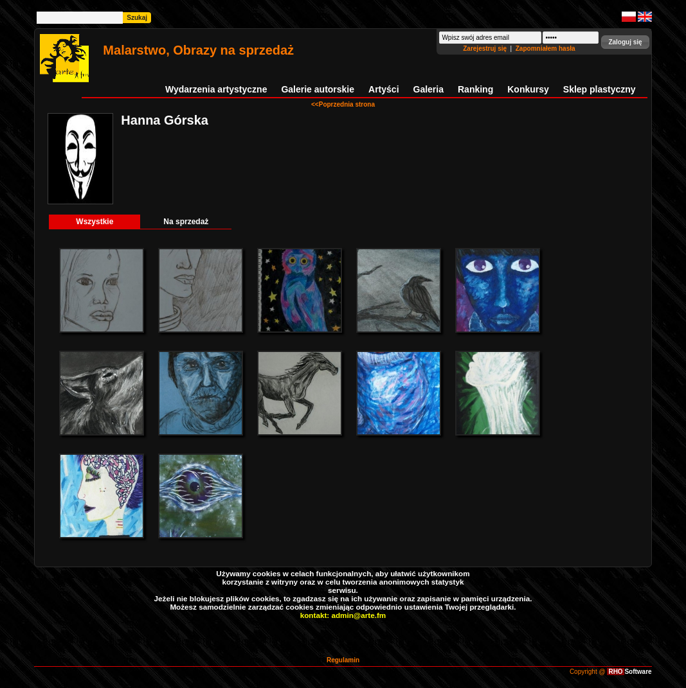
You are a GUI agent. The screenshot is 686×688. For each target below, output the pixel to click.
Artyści (383, 89)
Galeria (428, 89)
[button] (625, 42)
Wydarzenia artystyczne (216, 89)
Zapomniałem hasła (545, 48)
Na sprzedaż (185, 221)
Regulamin (343, 660)
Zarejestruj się (486, 48)
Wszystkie (94, 221)
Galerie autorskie (317, 89)
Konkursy (528, 89)
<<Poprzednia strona (343, 104)
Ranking (475, 89)
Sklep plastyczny (599, 89)
